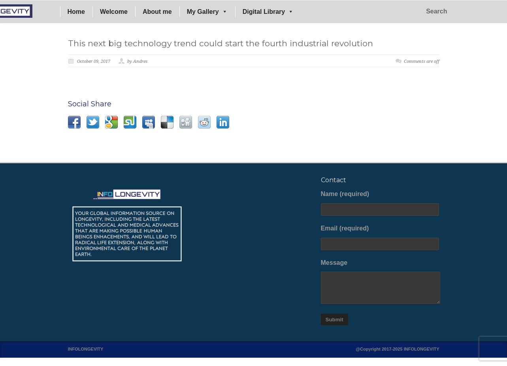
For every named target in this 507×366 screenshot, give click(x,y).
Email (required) (380, 237)
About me (157, 11)
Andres (140, 61)
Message (380, 281)
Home (76, 11)
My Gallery (207, 11)
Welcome (114, 11)
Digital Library (268, 11)
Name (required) (380, 203)
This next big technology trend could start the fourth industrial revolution (220, 43)
